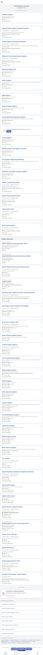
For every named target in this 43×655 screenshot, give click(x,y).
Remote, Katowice (7, 528)
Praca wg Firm (28, 647)
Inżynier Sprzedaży (27, 641)
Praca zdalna (13, 647)
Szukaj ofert (16, 653)
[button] (40, 14)
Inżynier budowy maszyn (24, 642)
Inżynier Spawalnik (16, 641)
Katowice (5, 248)
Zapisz (8, 131)
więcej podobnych (21, 587)
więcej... (7, 47)
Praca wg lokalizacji (5, 647)
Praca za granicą (21, 647)
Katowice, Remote (7, 490)
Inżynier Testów (12, 642)
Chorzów (5, 19)
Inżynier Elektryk (15, 640)
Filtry (21, 649)
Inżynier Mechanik (6, 641)
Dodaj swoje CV (10, 595)
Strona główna (5, 653)
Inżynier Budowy (5, 640)
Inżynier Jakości (25, 640)
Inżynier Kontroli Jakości (35, 640)
